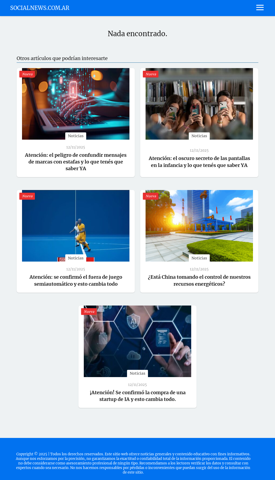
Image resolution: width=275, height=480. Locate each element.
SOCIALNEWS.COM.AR (39, 8)
